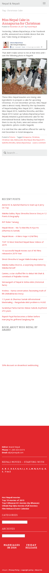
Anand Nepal (32, 27)
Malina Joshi (18, 140)
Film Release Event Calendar (15, 508)
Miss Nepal (28, 140)
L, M (31, 468)
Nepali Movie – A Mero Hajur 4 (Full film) (20, 236)
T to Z (8, 471)
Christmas (35, 137)
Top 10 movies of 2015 (13, 500)
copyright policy (27, 570)
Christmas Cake (7, 140)
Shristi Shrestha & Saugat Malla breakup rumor (23, 259)
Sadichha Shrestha (8, 143)
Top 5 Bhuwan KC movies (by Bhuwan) (20, 503)
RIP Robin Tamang (10, 222)
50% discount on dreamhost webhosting (20, 365)
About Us (38, 570)
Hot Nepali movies (11, 497)
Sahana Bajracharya (23, 143)
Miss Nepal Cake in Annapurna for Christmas (21, 21)
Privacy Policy (14, 570)
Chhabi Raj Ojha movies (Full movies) (20, 505)
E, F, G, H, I (18, 468)
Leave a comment (39, 143)
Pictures (12, 137)
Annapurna (27, 137)
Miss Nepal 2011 (39, 140)
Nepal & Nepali (11, 3)
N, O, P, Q (39, 468)
